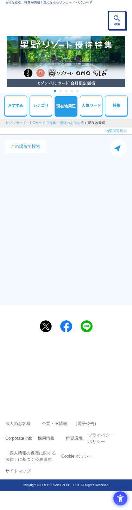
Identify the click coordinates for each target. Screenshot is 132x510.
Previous (3, 61)
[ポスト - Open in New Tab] (46, 326)
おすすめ (15, 105)
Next (129, 61)
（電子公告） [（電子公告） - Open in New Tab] (86, 423)
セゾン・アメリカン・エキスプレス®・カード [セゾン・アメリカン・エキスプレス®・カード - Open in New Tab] (63, 374)
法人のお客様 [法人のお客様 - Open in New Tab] (18, 423)
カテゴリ (41, 105)
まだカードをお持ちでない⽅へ (63, 343)
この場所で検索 (25, 146)
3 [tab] (66, 91)
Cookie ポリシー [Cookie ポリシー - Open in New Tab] (77, 456)
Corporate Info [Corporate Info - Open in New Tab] (18, 438)
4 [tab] (71, 91)
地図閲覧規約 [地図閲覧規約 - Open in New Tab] (116, 131)
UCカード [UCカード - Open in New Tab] (85, 366)
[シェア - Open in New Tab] (66, 326)
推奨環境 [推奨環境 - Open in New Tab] (74, 438)
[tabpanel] (66, 61)
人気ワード (91, 105)
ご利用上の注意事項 (37, 356)
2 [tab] (60, 91)
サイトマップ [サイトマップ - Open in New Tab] (18, 471)
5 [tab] (77, 91)
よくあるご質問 (93, 356)
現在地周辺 (66, 106)
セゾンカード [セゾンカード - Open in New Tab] (45, 366)
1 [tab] (55, 91)
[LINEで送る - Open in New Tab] (87, 326)
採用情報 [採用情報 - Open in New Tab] (46, 438)
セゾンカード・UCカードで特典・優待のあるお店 (44, 123)
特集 (116, 105)
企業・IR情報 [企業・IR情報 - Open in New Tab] (54, 423)
